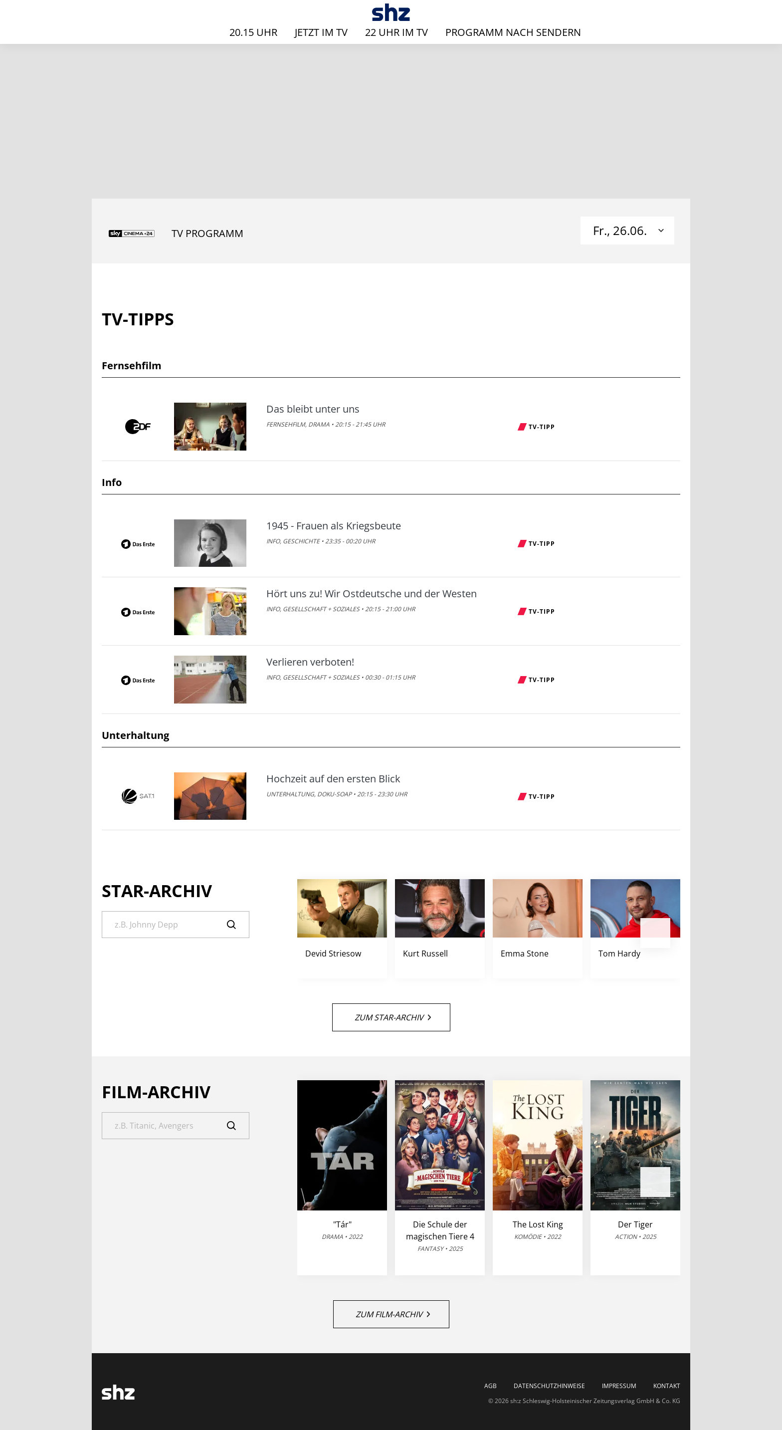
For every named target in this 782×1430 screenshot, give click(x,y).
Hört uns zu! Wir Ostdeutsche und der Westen (371, 593)
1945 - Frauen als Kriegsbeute (333, 525)
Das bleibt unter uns (313, 409)
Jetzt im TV (321, 32)
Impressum (619, 1386)
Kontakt (666, 1386)
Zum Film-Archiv (393, 1314)
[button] (655, 933)
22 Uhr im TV (396, 32)
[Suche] (175, 924)
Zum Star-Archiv (393, 1017)
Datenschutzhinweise (549, 1386)
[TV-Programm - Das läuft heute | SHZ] (391, 12)
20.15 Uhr (253, 32)
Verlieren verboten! (310, 662)
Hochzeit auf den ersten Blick (333, 778)
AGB (490, 1386)
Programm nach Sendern (513, 32)
